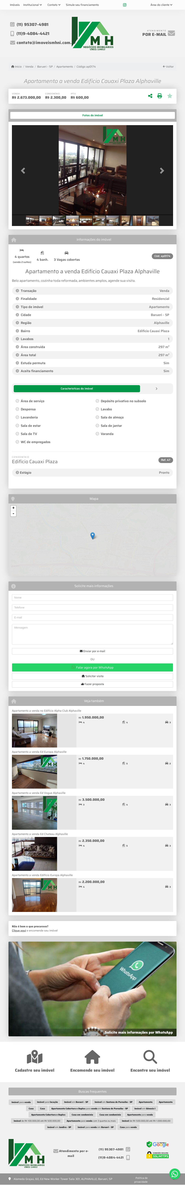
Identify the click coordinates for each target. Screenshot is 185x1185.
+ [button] (13, 508)
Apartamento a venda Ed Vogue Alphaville (38, 793)
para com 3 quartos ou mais (91, 1120)
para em (89, 1108)
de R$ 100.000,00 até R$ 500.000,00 (37, 1120)
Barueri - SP (45, 67)
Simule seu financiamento (82, 5)
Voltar (168, 67)
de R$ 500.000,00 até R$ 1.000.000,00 (146, 1120)
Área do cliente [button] (159, 5)
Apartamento (64, 67)
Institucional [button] (31, 5)
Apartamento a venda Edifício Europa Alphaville (42, 875)
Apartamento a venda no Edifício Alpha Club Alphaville (46, 710)
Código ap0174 (86, 67)
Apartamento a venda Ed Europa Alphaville (39, 751)
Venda (29, 67)
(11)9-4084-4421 (33, 33)
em (76, 1102)
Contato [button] (52, 5)
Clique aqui (19, 930)
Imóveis (15, 5)
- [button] (13, 513)
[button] (24, 170)
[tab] (23, 115)
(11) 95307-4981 (33, 24)
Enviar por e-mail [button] (92, 651)
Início (16, 67)
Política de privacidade (141, 1180)
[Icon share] (125, 4)
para (21, 1102)
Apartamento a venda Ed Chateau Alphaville (40, 834)
